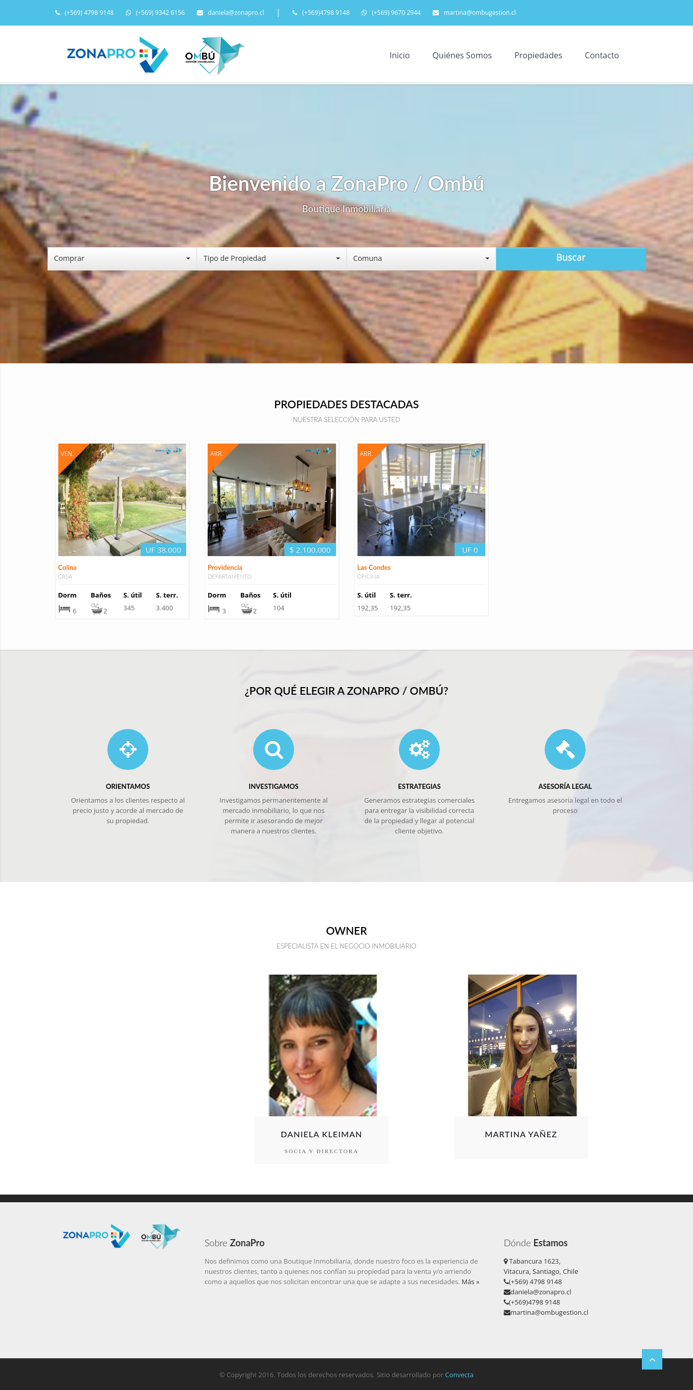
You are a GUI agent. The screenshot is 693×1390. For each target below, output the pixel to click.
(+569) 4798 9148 (84, 12)
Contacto (602, 55)
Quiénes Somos (461, 55)
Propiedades (539, 55)
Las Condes (374, 614)
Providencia (225, 614)
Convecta (459, 1374)
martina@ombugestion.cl (474, 12)
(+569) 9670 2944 (391, 12)
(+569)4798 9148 (321, 12)
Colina (67, 614)
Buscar (571, 257)
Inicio (400, 55)
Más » (470, 1281)
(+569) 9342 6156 (155, 12)
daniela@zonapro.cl (230, 12)
